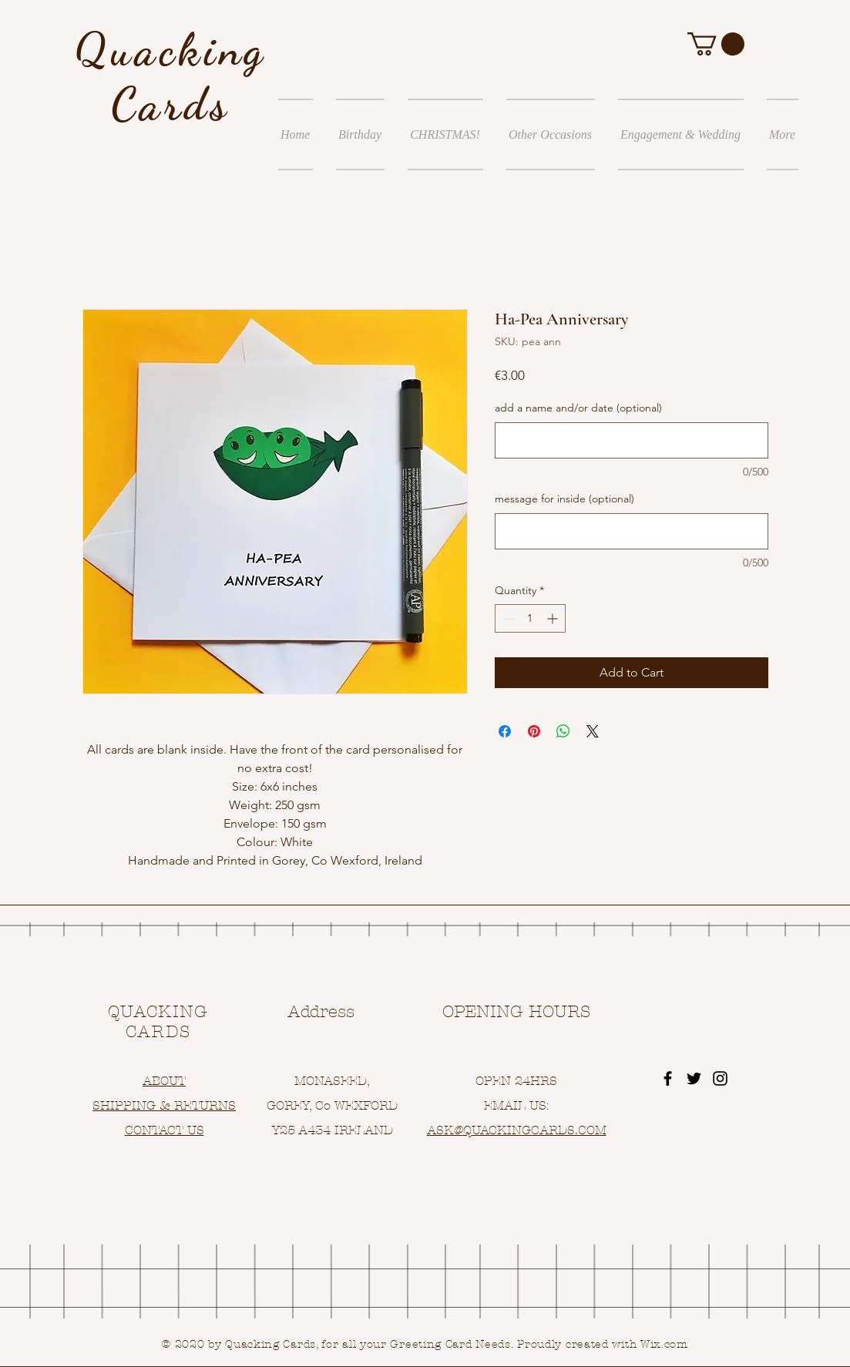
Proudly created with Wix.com (602, 1344)
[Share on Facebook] (505, 731)
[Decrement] (506, 618)
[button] (715, 43)
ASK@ (445, 1130)
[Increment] (553, 618)
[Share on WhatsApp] (563, 731)
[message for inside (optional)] (632, 531)
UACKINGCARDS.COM (539, 1130)
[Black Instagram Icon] (720, 1078)
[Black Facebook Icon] (667, 1078)
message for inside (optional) (564, 498)
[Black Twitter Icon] (694, 1078)
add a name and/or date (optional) (578, 408)
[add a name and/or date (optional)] (632, 440)
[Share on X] (592, 731)
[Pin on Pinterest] (534, 731)
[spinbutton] (530, 618)
